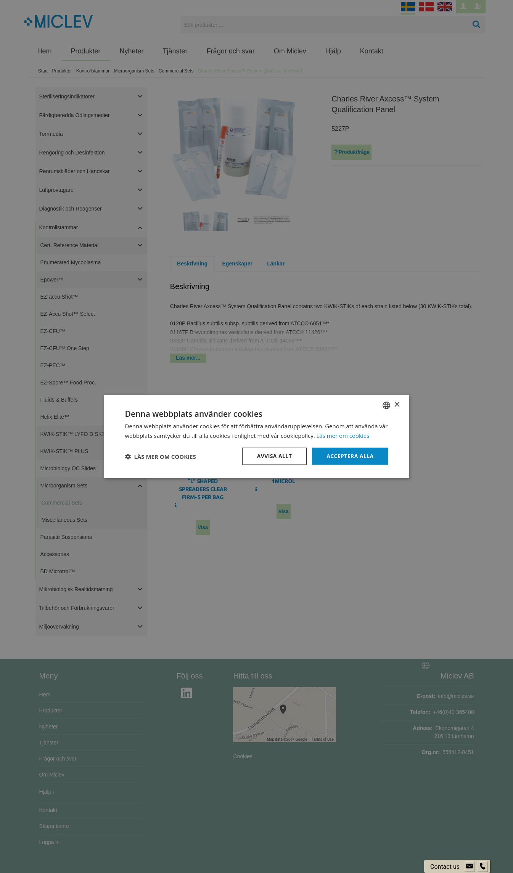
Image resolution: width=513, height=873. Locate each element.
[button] (160, 456)
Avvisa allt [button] (274, 456)
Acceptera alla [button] (349, 456)
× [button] (397, 405)
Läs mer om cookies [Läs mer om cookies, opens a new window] (343, 435)
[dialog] (256, 436)
